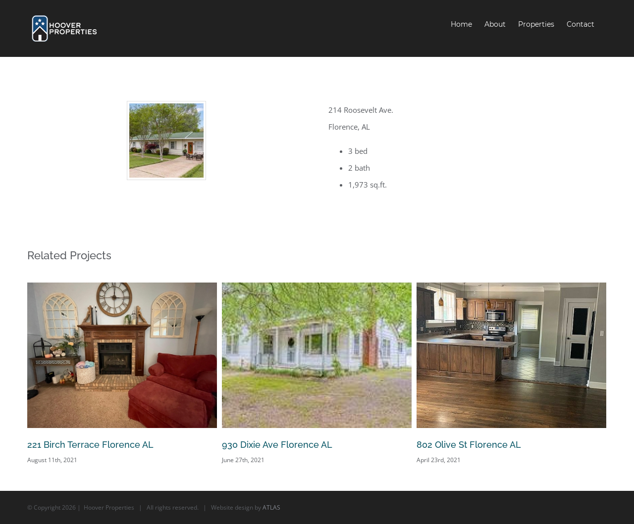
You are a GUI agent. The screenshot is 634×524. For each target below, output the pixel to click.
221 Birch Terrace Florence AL (90, 444)
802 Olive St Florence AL (469, 444)
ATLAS (271, 507)
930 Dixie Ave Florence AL (277, 444)
